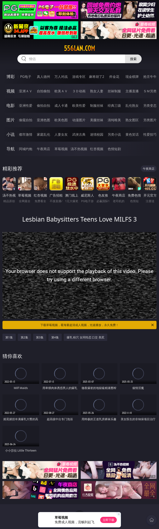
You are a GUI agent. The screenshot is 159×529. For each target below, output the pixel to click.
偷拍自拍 (43, 105)
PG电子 (25, 76)
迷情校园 (96, 134)
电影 (10, 105)
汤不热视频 (79, 149)
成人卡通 (61, 105)
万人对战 (61, 76)
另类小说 (114, 134)
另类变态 (150, 105)
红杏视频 (96, 149)
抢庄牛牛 (150, 76)
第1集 (9, 337)
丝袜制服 (114, 91)
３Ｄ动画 (79, 91)
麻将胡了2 (96, 76)
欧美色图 (61, 120)
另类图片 (150, 120)
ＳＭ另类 (150, 91)
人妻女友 (61, 134)
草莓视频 (61, 149)
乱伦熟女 (132, 105)
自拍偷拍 (43, 91)
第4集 (55, 337)
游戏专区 (79, 76)
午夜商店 (43, 149)
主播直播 (132, 91)
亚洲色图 (43, 120)
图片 (10, 120)
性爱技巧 (150, 134)
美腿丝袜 (96, 120)
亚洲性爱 (25, 105)
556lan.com (79, 48)
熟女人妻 (96, 91)
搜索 (133, 59)
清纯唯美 (114, 120)
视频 (10, 91)
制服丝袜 (96, 105)
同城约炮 (25, 149)
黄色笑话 (132, 134)
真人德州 (43, 76)
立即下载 (108, 520)
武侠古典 (79, 134)
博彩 (10, 76)
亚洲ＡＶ (25, 91)
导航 (10, 149)
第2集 (24, 337)
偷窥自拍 (25, 120)
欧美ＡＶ (61, 91)
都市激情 (25, 134)
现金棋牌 (132, 76)
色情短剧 (114, 149)
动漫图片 (79, 120)
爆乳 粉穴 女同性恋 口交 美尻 (86, 337)
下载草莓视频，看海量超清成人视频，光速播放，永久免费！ (97, 325)
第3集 (39, 337)
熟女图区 (132, 120)
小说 (10, 134)
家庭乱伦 (43, 134)
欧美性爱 (79, 105)
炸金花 (114, 76)
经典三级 (114, 105)
